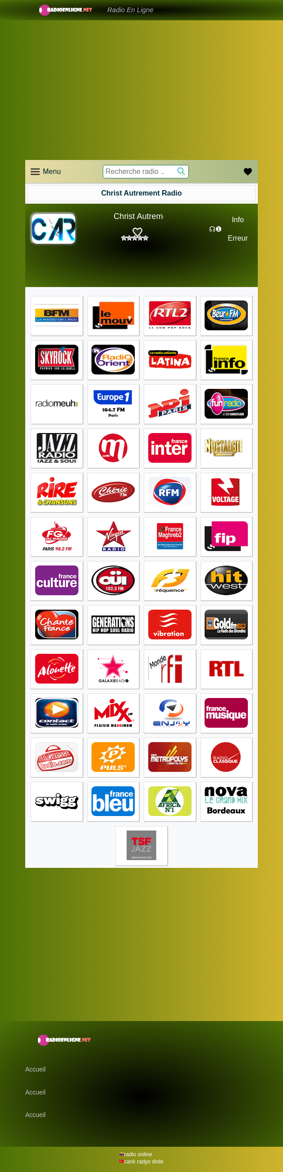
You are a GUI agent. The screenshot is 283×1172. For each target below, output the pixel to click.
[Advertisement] (141, 90)
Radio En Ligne (130, 10)
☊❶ (215, 229)
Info (238, 219)
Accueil (35, 1069)
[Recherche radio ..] (145, 171)
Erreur (238, 238)
